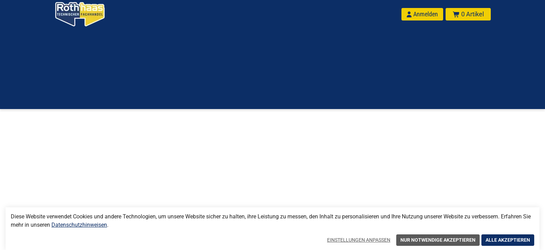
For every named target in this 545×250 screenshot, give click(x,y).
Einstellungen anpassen (358, 240)
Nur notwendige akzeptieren (437, 240)
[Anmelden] (422, 14)
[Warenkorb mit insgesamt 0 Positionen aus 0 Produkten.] (468, 14)
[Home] (89, 14)
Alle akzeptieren (508, 240)
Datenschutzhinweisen (79, 225)
